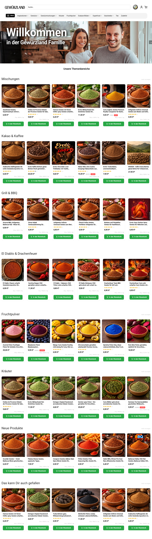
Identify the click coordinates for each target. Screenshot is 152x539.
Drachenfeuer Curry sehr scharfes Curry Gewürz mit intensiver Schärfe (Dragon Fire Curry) (138, 286)
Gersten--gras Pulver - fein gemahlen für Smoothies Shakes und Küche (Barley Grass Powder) (86, 405)
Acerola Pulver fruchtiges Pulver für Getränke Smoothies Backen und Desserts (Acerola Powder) (13, 348)
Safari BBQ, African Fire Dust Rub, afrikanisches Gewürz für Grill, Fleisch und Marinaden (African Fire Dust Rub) (113, 462)
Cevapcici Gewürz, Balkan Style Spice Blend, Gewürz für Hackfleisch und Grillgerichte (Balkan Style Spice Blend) (63, 462)
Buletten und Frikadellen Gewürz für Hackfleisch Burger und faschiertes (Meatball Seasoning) (112, 225)
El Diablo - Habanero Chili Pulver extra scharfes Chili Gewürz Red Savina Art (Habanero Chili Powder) (62, 286)
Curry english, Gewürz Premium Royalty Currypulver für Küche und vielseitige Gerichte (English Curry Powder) (113, 113)
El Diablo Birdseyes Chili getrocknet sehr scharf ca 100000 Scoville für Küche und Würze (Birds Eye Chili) (88, 286)
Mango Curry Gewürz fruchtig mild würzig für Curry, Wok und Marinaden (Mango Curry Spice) (63, 348)
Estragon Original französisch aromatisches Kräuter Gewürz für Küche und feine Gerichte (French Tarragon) (63, 405)
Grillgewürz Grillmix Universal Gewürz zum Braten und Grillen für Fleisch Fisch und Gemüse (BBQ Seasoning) (138, 113)
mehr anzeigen (145, 79)
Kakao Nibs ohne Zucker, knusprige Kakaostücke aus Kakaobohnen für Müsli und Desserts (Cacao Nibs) (87, 170)
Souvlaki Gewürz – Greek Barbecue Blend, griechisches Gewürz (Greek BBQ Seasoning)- (13, 462)
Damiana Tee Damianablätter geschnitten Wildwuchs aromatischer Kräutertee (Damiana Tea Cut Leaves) (138, 405)
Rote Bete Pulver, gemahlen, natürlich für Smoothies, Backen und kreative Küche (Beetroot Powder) (137, 348)
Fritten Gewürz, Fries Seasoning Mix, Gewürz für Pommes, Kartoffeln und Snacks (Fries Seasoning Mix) (88, 462)
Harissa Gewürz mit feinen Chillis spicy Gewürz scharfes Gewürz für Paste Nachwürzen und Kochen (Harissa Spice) (63, 113)
